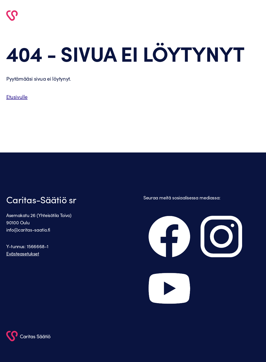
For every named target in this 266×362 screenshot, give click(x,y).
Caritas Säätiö (209, 15)
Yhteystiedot (246, 15)
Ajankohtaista (104, 15)
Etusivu (74, 15)
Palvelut (135, 15)
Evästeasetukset (22, 253)
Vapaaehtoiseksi (168, 15)
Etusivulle (17, 96)
